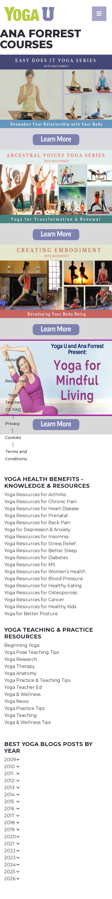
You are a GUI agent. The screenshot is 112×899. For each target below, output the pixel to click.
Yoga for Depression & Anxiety (37, 529)
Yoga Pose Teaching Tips (31, 652)
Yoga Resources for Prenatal (36, 515)
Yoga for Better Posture (31, 613)
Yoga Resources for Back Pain (37, 522)
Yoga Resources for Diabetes (36, 557)
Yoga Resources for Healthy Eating (43, 585)
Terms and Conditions (16, 455)
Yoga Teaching (20, 715)
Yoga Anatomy (20, 673)
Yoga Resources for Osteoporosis (40, 592)
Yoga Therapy (19, 666)
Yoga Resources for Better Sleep (40, 550)
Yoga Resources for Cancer (34, 599)
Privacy (12, 423)
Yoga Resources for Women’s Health (44, 571)
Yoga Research (20, 659)
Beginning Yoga (21, 645)
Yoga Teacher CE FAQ (13, 402)
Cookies (13, 437)
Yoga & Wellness (22, 694)
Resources (16, 381)
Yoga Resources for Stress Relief (40, 543)
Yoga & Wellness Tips (27, 722)
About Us (11, 363)
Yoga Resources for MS (29, 564)
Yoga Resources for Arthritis (35, 494)
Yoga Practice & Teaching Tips (37, 680)
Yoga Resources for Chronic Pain (40, 501)
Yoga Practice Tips (24, 708)
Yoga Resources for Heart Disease (41, 508)
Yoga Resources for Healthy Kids (40, 606)
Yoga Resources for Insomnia (36, 536)
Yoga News (16, 701)
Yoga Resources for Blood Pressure (43, 578)
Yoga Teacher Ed (23, 687)
